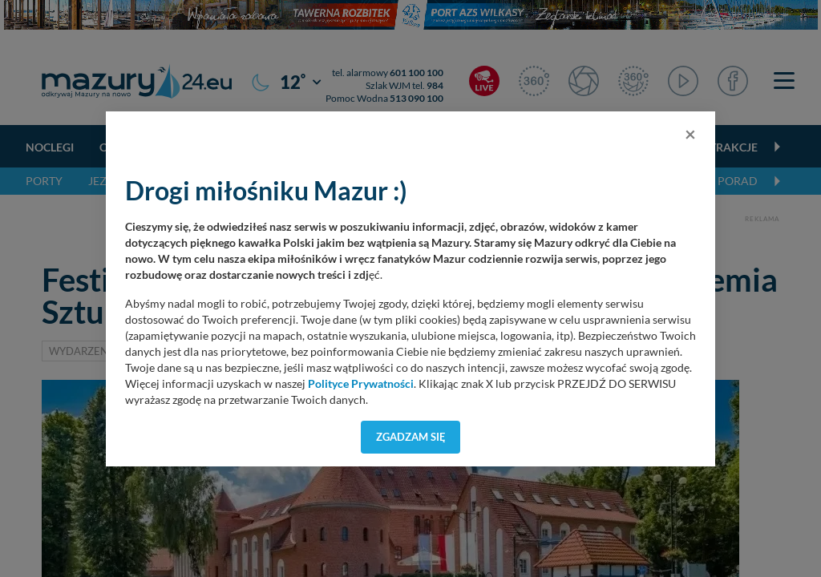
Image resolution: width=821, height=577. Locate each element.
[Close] (690, 133)
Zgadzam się (411, 436)
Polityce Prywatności (361, 383)
